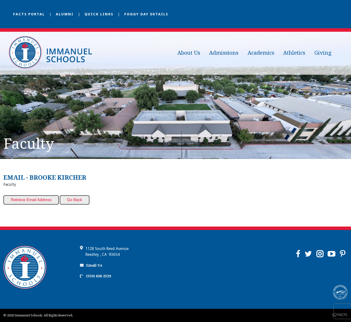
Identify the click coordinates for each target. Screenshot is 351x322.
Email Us (91, 265)
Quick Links (99, 14)
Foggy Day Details (146, 14)
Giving (323, 53)
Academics (261, 53)
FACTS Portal (29, 14)
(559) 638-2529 (95, 276)
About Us (188, 53)
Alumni (65, 14)
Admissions (223, 53)
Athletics (294, 53)
